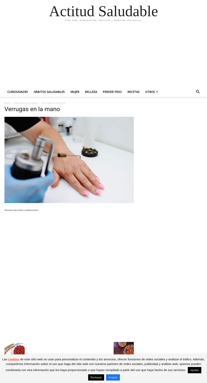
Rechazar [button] (96, 377)
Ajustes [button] (194, 370)
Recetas (133, 92)
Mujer (74, 92)
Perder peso (112, 92)
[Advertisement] (103, 56)
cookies (13, 359)
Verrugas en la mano (26, 103)
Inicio (7, 103)
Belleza (91, 92)
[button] (198, 92)
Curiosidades (17, 92)
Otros (150, 92)
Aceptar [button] (113, 377)
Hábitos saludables (49, 92)
